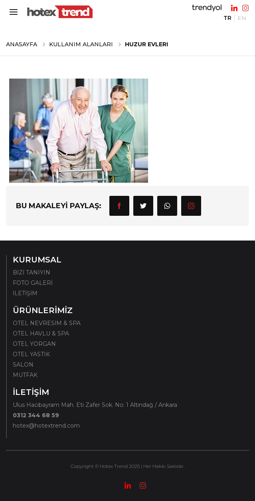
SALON (23, 364)
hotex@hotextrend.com (46, 425)
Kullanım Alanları (81, 44)
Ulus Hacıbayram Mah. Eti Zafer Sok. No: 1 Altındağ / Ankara (95, 404)
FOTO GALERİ (33, 282)
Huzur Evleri (146, 44)
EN (241, 18)
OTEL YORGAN (34, 343)
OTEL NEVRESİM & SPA (47, 323)
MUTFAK (25, 375)
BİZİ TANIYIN (31, 272)
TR (227, 18)
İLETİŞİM (25, 293)
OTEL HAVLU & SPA (41, 333)
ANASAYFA (21, 44)
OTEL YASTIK (31, 354)
